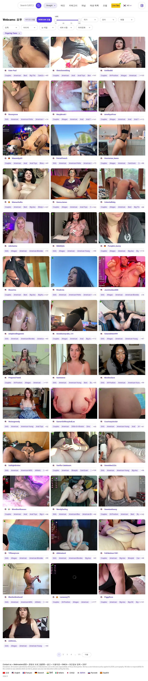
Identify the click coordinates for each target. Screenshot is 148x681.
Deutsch (39, 673)
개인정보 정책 (74, 664)
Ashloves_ (12, 641)
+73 (94, 163)
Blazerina (12, 290)
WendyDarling (62, 509)
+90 (94, 251)
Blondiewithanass (19, 509)
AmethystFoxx (110, 114)
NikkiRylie (60, 246)
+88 (142, 207)
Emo (88, 426)
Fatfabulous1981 (111, 553)
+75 (94, 295)
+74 (46, 119)
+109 (94, 470)
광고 (49, 664)
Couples (8, 76)
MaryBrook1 (61, 114)
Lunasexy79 (65, 597)
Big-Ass (33, 207)
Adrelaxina (12, 246)
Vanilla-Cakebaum (63, 465)
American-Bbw (74, 514)
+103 (142, 76)
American (17, 76)
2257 (85, 664)
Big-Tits (33, 76)
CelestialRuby (109, 202)
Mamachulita (17, 202)
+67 (142, 339)
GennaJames (61, 202)
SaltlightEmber (14, 465)
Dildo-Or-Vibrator (78, 426)
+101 (46, 383)
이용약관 (56, 664)
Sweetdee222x (110, 465)
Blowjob (41, 207)
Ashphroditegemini (16, 334)
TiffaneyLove (13, 553)
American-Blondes (36, 251)
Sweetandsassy (110, 509)
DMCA (64, 664)
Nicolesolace (109, 378)
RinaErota (60, 290)
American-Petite (27, 119)
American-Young (42, 119)
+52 (46, 427)
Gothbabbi (108, 70)
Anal (73, 76)
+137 (46, 295)
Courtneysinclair (111, 422)
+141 (94, 76)
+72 (46, 251)
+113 (142, 251)
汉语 (6, 673)
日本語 (70, 673)
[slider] (56, 20)
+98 (46, 514)
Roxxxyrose (13, 114)
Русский (92, 673)
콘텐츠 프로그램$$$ (37, 664)
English (16, 673)
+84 (46, 646)
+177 (94, 602)
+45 (94, 427)
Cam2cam (42, 76)
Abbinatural (61, 553)
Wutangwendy (14, 422)
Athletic (38, 470)
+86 (142, 163)
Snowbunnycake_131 (65, 334)
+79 (142, 295)
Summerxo (60, 378)
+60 (46, 339)
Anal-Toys (81, 76)
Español (104, 673)
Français (27, 673)
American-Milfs (26, 470)
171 (80, 655)
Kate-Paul (12, 70)
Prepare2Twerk (14, 378)
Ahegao (124, 76)
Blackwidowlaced (15, 597)
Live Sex (116, 5)
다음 (89, 655)
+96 (142, 470)
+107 (46, 207)
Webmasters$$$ (20, 664)
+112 (94, 339)
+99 (142, 383)
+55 (94, 383)
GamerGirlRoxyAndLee (65, 422)
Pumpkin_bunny (114, 246)
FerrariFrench (61, 158)
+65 (46, 163)
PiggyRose (108, 597)
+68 (142, 558)
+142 (142, 514)
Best (25, 76)
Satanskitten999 (111, 334)
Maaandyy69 (17, 158)
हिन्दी (50, 673)
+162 (94, 207)
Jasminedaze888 (111, 290)
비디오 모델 (30, 20)
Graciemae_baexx (111, 158)
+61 (142, 427)
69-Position (114, 76)
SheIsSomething (63, 70)
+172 (142, 119)
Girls (6, 119)
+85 (46, 76)
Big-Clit (130, 602)
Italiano (59, 673)
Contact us (7, 664)
